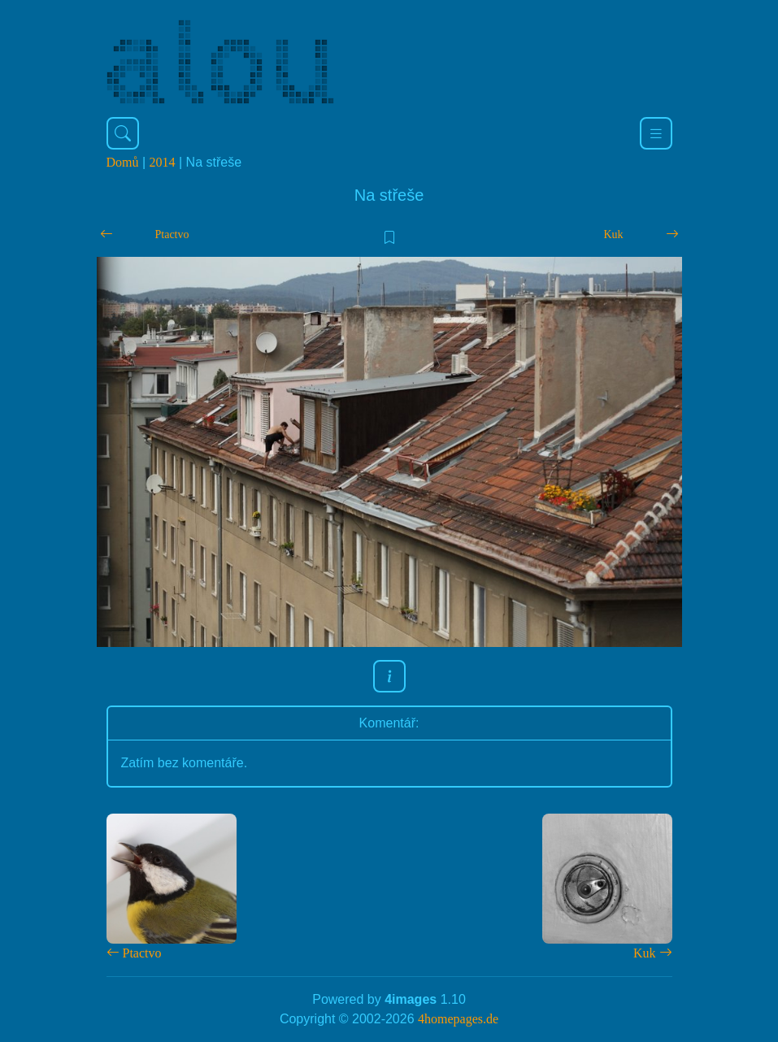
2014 (163, 162)
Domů (122, 162)
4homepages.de (458, 1019)
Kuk (613, 234)
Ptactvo (172, 234)
